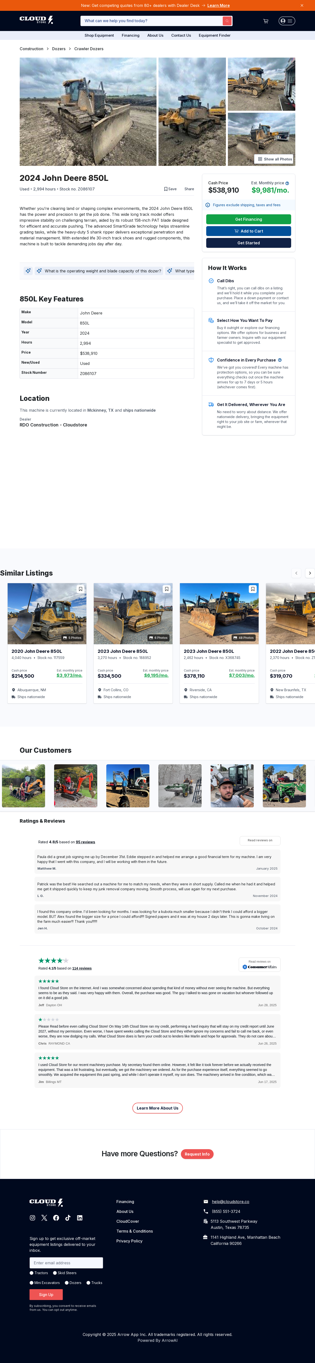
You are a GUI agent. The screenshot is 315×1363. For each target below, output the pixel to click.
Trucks (96, 1283)
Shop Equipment (99, 35)
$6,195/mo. (156, 675)
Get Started (248, 242)
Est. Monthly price (270, 182)
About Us (155, 35)
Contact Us (181, 35)
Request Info (197, 1154)
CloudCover (127, 1221)
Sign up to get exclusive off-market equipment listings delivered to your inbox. (62, 1244)
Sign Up (46, 1294)
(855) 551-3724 (226, 1211)
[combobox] (156, 21)
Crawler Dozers (88, 48)
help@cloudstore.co (230, 1201)
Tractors (41, 1273)
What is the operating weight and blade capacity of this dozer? (99, 271)
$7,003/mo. (242, 675)
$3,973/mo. (69, 675)
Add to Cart (248, 231)
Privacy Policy (129, 1240)
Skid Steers (67, 1273)
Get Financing (248, 219)
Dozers (58, 48)
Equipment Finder (215, 35)
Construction (31, 48)
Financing (131, 35)
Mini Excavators (47, 1283)
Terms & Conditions (134, 1231)
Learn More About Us (157, 1108)
